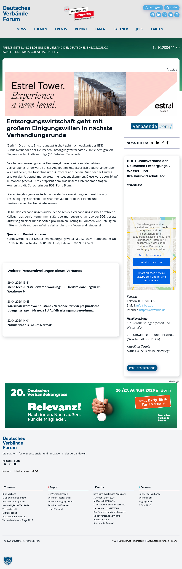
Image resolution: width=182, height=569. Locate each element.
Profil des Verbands (142, 368)
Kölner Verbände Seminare (106, 515)
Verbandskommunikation (14, 516)
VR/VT (35, 471)
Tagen (100, 29)
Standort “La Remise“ (103, 523)
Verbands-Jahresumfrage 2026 (17, 520)
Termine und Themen (58, 505)
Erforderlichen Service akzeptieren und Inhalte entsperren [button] (151, 276)
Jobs (139, 29)
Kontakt (7, 471)
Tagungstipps (145, 501)
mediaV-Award (55, 509)
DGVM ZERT (145, 505)
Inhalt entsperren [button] (151, 262)
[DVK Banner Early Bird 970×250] (91, 386)
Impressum (138, 540)
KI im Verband (9, 493)
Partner (120, 29)
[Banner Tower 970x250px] (91, 74)
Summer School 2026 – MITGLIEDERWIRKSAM (104, 499)
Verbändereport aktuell (59, 497)
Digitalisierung (9, 512)
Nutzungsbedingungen (157, 540)
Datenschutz (125, 540)
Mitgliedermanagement (14, 497)
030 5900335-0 (147, 301)
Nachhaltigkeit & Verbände (15, 505)
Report (81, 29)
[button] (8, 561)
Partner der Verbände (149, 493)
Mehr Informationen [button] (151, 255)
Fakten (157, 29)
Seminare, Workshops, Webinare (109, 493)
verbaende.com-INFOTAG (106, 508)
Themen (40, 29)
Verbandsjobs (145, 497)
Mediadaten (21, 471)
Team (174, 540)
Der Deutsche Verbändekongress (109, 512)
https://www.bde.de (152, 310)
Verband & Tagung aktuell (61, 501)
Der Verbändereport (58, 493)
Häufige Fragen (101, 519)
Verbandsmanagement (13, 501)
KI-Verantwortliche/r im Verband (109, 504)
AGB (114, 540)
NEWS (21, 29)
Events (61, 29)
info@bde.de (144, 305)
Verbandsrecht (9, 509)
